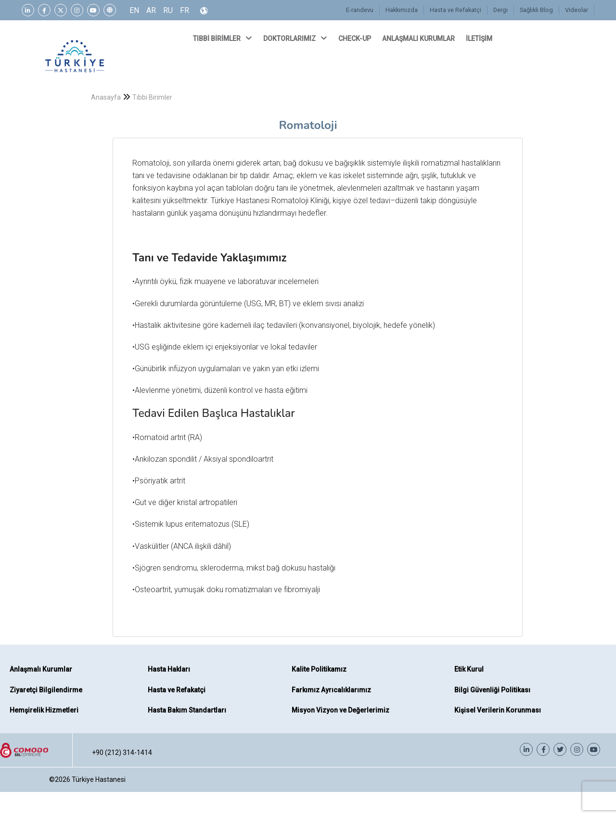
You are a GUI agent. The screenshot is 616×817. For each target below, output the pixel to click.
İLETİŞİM (480, 38)
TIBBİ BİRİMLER (223, 38)
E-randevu (359, 9)
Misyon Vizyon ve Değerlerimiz (340, 710)
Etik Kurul (469, 669)
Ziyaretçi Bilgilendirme (46, 690)
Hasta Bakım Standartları (187, 710)
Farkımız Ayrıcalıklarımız (331, 690)
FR (184, 10)
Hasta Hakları (169, 669)
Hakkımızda (401, 9)
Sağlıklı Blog (536, 9)
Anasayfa (106, 97)
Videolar (576, 9)
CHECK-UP (355, 38)
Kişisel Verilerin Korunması (497, 710)
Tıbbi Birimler (152, 97)
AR (151, 10)
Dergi (500, 9)
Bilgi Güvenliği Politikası (492, 690)
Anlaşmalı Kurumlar (41, 669)
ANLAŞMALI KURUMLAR (419, 38)
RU (168, 10)
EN (134, 10)
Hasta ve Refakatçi (455, 9)
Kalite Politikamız (319, 669)
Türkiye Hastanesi (99, 779)
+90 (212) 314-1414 (122, 752)
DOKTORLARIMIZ (296, 38)
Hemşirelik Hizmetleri (44, 710)
